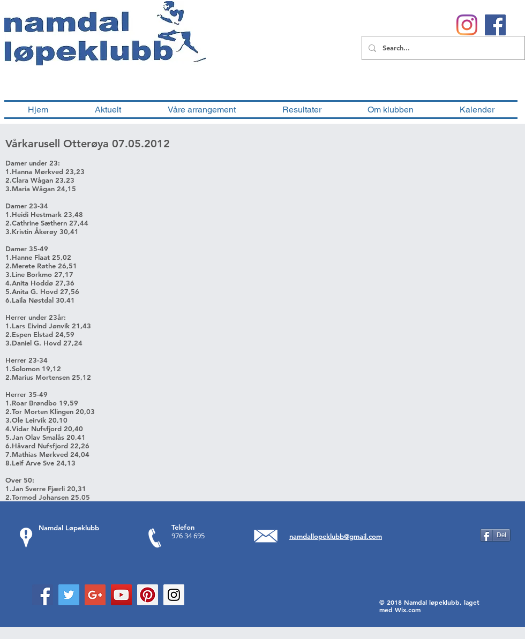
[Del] (495, 535)
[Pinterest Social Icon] (147, 594)
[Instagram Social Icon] (173, 594)
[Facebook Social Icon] (42, 594)
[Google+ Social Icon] (95, 594)
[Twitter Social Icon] (68, 594)
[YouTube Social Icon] (121, 594)
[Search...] (442, 47)
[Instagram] (466, 24)
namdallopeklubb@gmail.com (335, 536)
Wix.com (408, 609)
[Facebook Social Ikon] (495, 24)
